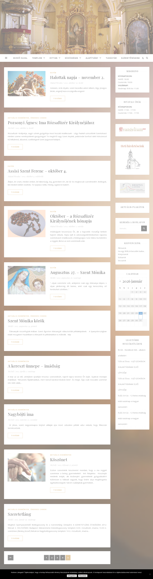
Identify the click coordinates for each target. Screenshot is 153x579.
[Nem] (150, 574)
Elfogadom (72, 576)
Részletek (83, 576)
